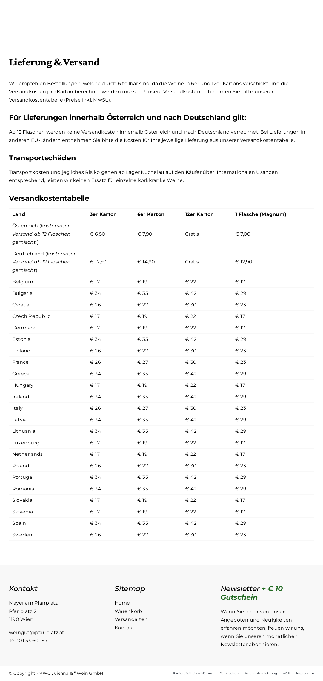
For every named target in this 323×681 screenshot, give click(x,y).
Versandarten (131, 619)
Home (122, 603)
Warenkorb (128, 611)
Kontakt (125, 628)
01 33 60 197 (33, 640)
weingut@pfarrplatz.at (36, 632)
